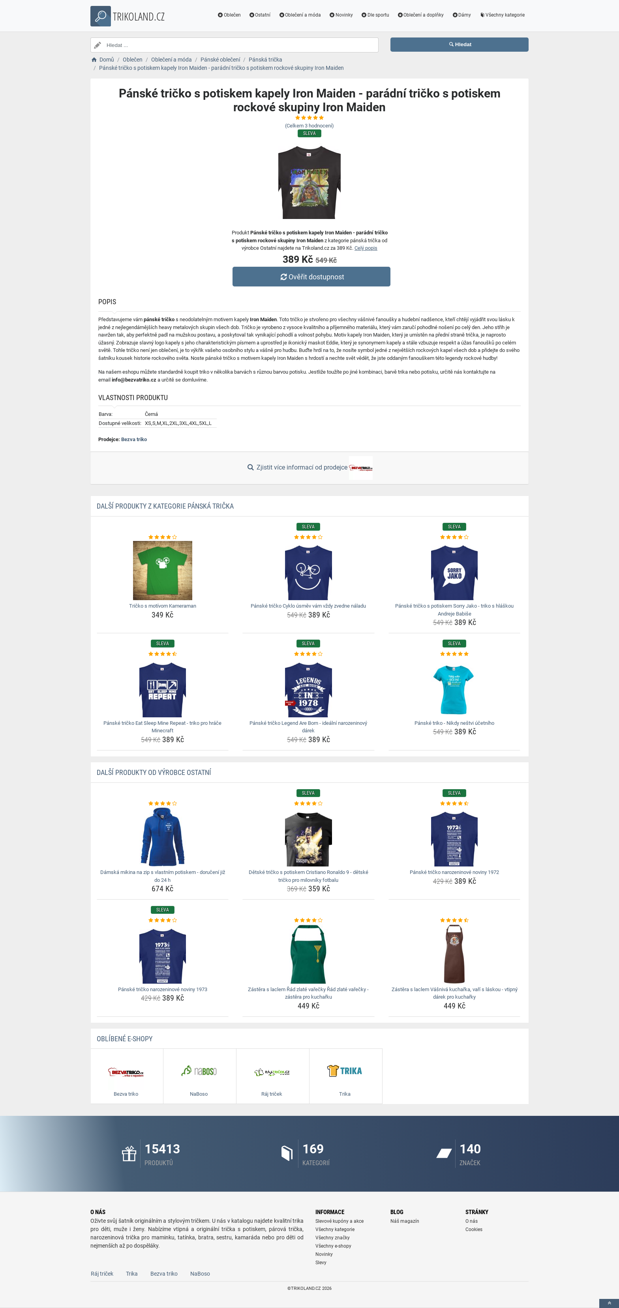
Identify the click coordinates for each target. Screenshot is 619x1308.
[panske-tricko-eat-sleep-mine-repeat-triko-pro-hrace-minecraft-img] (163, 687)
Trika (132, 1274)
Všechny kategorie (502, 15)
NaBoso (200, 1274)
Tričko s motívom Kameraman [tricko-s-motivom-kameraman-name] (162, 606)
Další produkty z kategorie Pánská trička (165, 506)
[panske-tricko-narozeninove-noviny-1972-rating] (454, 804)
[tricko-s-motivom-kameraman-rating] (163, 537)
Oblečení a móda (299, 15)
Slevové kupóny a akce (339, 1221)
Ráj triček (102, 1274)
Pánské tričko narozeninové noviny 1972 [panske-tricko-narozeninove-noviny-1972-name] (454, 872)
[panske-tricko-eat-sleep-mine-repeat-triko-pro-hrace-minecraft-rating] (163, 654)
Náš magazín (404, 1221)
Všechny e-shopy (333, 1246)
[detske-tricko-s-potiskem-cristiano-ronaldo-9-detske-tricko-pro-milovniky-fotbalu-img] (308, 836)
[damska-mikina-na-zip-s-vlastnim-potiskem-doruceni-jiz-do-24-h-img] (163, 836)
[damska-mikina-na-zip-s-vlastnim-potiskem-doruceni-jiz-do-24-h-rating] (163, 804)
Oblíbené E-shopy (124, 1039)
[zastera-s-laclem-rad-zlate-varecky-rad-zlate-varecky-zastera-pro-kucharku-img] (308, 954)
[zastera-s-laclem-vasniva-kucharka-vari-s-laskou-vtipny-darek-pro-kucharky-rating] (454, 920)
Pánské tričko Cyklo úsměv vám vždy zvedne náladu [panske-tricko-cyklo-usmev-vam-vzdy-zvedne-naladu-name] (308, 606)
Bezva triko (134, 439)
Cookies (473, 1229)
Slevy (320, 1262)
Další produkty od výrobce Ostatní (154, 772)
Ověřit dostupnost (311, 276)
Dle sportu (375, 15)
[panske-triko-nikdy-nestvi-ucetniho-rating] (454, 654)
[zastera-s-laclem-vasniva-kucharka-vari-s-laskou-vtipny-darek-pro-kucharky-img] (454, 954)
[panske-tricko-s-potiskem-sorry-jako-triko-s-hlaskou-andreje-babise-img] (454, 570)
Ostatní (260, 15)
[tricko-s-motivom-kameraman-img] (163, 570)
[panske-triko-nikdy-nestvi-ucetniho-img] (454, 687)
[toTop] (609, 1303)
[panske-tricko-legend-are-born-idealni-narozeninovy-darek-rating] (308, 654)
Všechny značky (332, 1238)
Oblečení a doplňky (420, 15)
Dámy (461, 15)
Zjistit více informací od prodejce (309, 468)
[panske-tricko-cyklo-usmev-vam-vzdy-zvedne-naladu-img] (308, 570)
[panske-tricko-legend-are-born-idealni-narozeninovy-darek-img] (308, 687)
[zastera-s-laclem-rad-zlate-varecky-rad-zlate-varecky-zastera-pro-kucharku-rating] (308, 920)
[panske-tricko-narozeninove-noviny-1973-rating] (163, 920)
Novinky (341, 15)
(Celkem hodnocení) (309, 126)
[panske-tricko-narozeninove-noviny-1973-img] (163, 954)
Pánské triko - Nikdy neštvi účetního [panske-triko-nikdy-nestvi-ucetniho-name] (454, 723)
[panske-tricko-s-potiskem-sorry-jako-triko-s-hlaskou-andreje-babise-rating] (454, 537)
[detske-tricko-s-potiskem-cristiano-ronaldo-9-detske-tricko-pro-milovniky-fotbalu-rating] (308, 804)
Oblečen (229, 15)
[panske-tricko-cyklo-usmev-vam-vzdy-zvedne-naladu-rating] (308, 537)
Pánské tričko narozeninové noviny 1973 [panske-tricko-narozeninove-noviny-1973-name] (162, 989)
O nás (471, 1221)
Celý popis (366, 248)
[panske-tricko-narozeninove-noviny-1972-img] (454, 836)
